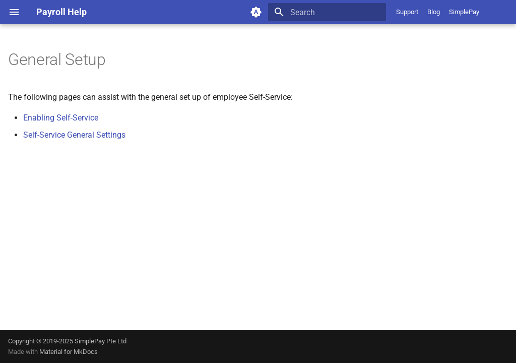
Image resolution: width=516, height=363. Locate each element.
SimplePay (464, 12)
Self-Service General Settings (74, 135)
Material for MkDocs (68, 351)
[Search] (327, 12)
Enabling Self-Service (60, 118)
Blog (433, 12)
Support (407, 12)
